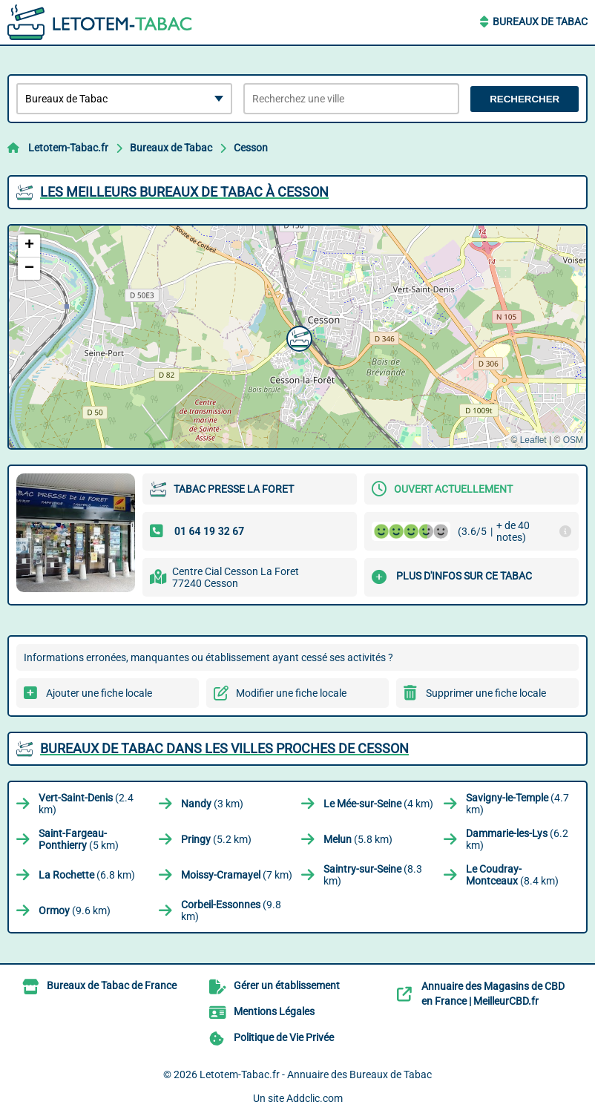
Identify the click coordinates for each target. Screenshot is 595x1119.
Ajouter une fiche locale (99, 693)
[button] (297, 337)
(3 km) (212, 804)
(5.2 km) (216, 839)
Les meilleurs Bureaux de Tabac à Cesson (184, 192)
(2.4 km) (86, 804)
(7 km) (236, 875)
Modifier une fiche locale (291, 693)
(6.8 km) (87, 875)
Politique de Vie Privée (284, 1037)
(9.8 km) (231, 910)
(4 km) (378, 804)
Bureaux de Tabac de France (112, 985)
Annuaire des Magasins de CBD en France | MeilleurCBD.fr (493, 993)
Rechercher (524, 99)
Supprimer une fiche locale (486, 693)
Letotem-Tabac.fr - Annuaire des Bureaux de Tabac (316, 1074)
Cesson (251, 148)
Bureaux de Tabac (540, 21)
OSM (573, 440)
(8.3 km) (372, 875)
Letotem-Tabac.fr (68, 148)
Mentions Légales (274, 1011)
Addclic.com (314, 1098)
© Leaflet (528, 440)
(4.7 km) (517, 804)
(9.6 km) (75, 910)
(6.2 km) (517, 839)
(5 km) (79, 839)
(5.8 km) (357, 839)
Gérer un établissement (287, 985)
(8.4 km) (512, 875)
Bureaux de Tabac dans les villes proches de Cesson (224, 748)
